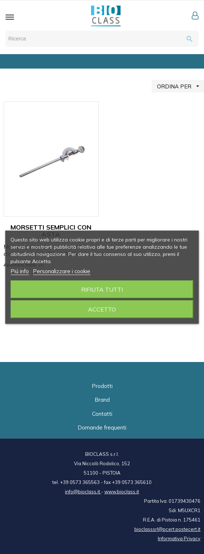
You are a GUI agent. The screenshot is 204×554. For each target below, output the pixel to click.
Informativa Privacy (179, 538)
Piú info (19, 271)
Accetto (102, 309)
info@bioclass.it (83, 491)
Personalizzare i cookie (61, 271)
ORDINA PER (180, 86)
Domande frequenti (102, 427)
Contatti (102, 413)
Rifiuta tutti (102, 289)
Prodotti (102, 386)
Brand (102, 399)
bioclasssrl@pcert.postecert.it (167, 529)
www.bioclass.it (121, 491)
